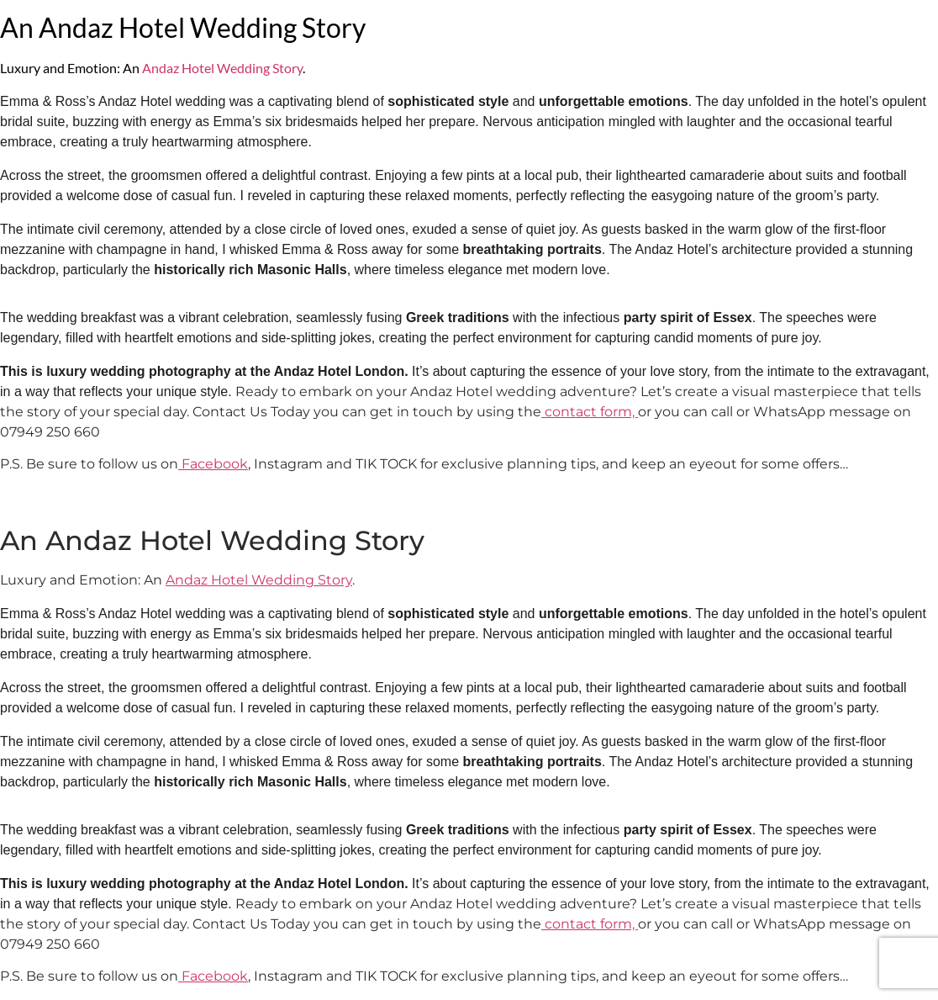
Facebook (213, 464)
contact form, (589, 412)
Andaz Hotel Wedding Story (222, 68)
